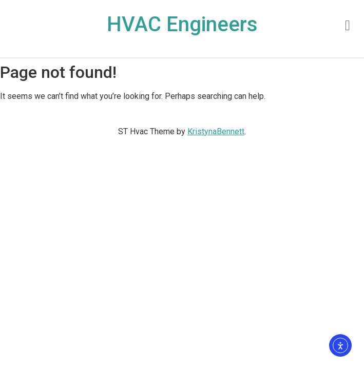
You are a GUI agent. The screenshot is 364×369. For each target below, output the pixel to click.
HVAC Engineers (182, 24)
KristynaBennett (215, 131)
